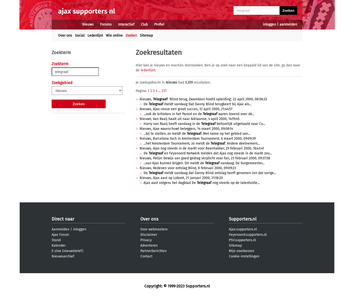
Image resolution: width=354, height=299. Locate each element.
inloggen (269, 24)
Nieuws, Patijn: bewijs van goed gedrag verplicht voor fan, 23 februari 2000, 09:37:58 (205, 158)
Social (80, 35)
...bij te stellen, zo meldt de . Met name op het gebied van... (197, 134)
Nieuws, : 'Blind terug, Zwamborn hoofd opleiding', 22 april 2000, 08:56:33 (203, 99)
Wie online (114, 35)
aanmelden (288, 24)
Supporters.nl (242, 219)
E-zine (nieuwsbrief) (67, 251)
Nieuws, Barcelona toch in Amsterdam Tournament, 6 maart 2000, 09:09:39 (198, 138)
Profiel (159, 24)
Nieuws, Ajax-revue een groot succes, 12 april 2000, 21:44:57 (186, 109)
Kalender (59, 245)
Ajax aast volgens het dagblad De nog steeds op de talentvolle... (202, 183)
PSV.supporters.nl (242, 240)
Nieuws (88, 24)
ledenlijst (148, 70)
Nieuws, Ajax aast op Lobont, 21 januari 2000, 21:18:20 (181, 178)
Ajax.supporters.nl (243, 229)
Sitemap (146, 35)
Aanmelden (60, 229)
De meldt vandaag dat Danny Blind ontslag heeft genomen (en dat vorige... (210, 173)
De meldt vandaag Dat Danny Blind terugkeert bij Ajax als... (197, 104)
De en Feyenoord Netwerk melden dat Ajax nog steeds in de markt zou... (208, 153)
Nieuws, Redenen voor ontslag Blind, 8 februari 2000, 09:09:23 (188, 168)
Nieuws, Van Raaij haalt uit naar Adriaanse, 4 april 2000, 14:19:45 (189, 119)
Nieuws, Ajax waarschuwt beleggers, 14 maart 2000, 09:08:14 (186, 129)
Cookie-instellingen (244, 256)
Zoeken (131, 35)
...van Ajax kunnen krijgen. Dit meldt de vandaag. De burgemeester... (204, 163)
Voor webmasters (154, 229)
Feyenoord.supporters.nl (248, 235)
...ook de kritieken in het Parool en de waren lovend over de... (199, 114)
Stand (56, 240)
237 (164, 91)
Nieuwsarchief (63, 256)
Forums (106, 24)
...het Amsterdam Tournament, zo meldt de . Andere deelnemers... (202, 143)
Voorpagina (67, 24)
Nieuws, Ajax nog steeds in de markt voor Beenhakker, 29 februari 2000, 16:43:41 (202, 148)
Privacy (146, 240)
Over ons (65, 35)
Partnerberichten (153, 251)
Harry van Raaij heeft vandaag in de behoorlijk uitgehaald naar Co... (204, 124)
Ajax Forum (60, 235)
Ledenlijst (95, 35)
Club (144, 24)
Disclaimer (148, 235)
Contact (146, 256)
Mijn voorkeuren (241, 251)
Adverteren (149, 245)
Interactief (126, 24)
